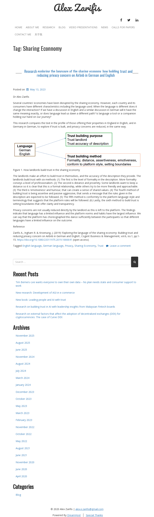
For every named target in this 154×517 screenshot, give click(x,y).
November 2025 (25, 335)
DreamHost (74, 515)
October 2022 (23, 434)
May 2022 (21, 441)
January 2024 (23, 384)
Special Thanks (94, 515)
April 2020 (21, 476)
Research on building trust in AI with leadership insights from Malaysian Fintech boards (65, 306)
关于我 (38, 34)
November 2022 (25, 427)
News (104, 27)
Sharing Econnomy (85, 245)
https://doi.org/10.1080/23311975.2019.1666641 (44, 239)
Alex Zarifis (77, 7)
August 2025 (23, 342)
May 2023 (21, 406)
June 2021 (21, 455)
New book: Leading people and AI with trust (41, 299)
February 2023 (24, 420)
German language (53, 245)
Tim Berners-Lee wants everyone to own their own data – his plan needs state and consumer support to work (76, 283)
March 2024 (22, 378)
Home (18, 27)
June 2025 (21, 349)
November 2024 (25, 356)
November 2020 (25, 462)
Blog (62, 27)
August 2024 (23, 363)
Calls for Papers (123, 27)
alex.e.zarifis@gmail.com (89, 509)
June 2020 (21, 469)
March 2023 (22, 413)
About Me (32, 27)
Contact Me (23, 34)
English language (32, 245)
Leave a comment (120, 245)
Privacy (69, 245)
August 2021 (23, 448)
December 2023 (25, 392)
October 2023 (23, 398)
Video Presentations (83, 27)
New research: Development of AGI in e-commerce (45, 292)
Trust (100, 245)
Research (49, 27)
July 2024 (21, 370)
